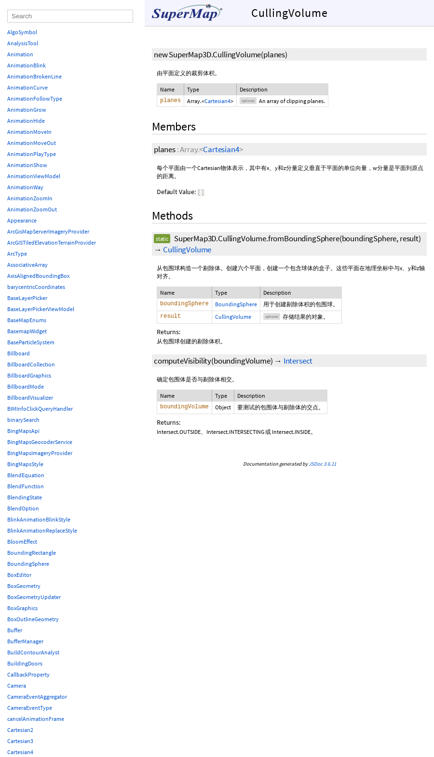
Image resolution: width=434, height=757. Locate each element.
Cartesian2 (20, 729)
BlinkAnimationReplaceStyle (42, 530)
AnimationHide (26, 120)
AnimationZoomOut (32, 209)
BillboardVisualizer (30, 397)
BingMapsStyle (25, 464)
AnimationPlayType (31, 153)
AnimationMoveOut (31, 142)
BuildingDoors (24, 663)
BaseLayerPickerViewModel (40, 309)
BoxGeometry (24, 585)
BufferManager (25, 641)
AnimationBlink (26, 65)
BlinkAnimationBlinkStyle (38, 519)
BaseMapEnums (26, 320)
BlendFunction (25, 486)
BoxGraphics (22, 608)
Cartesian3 (20, 740)
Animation (20, 54)
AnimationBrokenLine (34, 76)
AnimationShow (27, 165)
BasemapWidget (27, 331)
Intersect (298, 361)
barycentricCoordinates (36, 286)
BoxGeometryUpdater (34, 596)
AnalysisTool (22, 43)
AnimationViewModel (33, 176)
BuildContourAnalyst (33, 652)
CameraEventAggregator (37, 696)
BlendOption (23, 508)
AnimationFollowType (34, 98)
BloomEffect (22, 541)
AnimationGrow (26, 109)
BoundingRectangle (31, 552)
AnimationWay (25, 187)
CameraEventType (29, 707)
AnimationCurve (27, 87)
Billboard (18, 353)
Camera (16, 685)
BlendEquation (25, 475)
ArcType (17, 253)
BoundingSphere (236, 305)
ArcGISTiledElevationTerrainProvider (51, 242)
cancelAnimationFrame (35, 718)
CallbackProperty (28, 674)
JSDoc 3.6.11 (322, 464)
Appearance (22, 220)
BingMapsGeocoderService (39, 441)
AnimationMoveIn (29, 131)
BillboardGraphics (29, 375)
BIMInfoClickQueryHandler (40, 408)
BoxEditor (19, 574)
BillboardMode (25, 386)
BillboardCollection (31, 364)
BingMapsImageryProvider (39, 453)
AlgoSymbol (22, 32)
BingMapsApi (23, 430)
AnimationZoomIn (30, 198)
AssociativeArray (27, 264)
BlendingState (24, 497)
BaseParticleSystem (30, 342)
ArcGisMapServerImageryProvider (48, 231)
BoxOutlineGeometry (33, 619)
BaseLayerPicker (27, 297)
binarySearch (23, 419)
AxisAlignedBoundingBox (38, 275)
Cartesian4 (217, 100)
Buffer (14, 630)
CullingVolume (187, 250)
